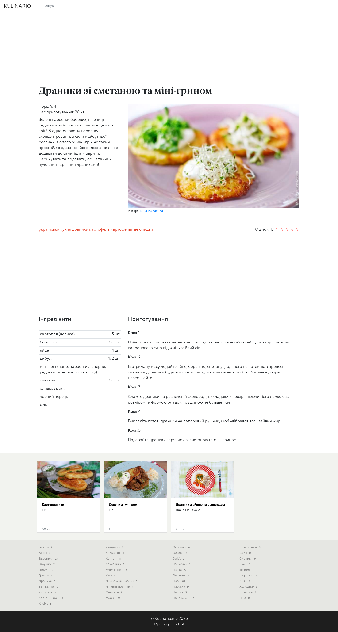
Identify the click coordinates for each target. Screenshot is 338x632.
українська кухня (55, 230)
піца (245, 598)
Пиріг (179, 581)
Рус (157, 624)
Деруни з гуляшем (123, 504)
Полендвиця (184, 598)
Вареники (49, 558)
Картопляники (53, 504)
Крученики (116, 564)
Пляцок (180, 592)
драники (80, 230)
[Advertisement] (169, 50)
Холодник (248, 586)
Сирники (248, 558)
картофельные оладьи (132, 230)
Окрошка (182, 547)
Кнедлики (115, 547)
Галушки (47, 564)
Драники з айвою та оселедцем (200, 504)
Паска (180, 569)
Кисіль (45, 603)
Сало (245, 553)
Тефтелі (246, 569)
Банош (46, 547)
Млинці (113, 598)
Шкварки (248, 592)
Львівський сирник (122, 581)
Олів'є (179, 558)
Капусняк (48, 592)
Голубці (46, 569)
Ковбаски (115, 553)
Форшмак (248, 575)
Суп (245, 564)
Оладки (180, 553)
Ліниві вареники (120, 586)
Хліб (245, 581)
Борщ (45, 553)
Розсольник (250, 547)
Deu (173, 624)
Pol (181, 624)
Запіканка (49, 586)
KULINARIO (17, 6)
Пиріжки (181, 586)
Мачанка (114, 592)
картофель (99, 230)
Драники (47, 581)
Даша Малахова (150, 211)
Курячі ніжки (117, 569)
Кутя (111, 575)
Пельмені (181, 575)
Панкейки (182, 564)
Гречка (46, 575)
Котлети (114, 558)
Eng (165, 624)
